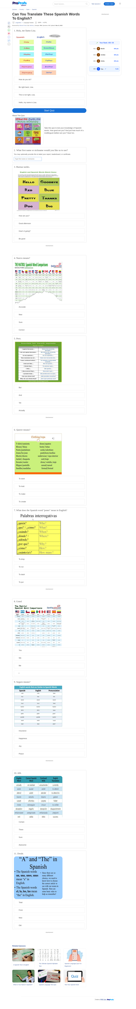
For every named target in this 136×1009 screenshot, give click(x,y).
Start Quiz (49, 110)
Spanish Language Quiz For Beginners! (73, 965)
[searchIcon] (86, 4)
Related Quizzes (19, 946)
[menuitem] (96, 4)
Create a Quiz (109, 4)
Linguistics (18, 22)
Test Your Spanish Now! (72, 984)
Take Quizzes (96, 4)
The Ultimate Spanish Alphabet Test (48, 965)
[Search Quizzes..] (71, 4)
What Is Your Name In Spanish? (22, 984)
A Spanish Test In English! (21, 965)
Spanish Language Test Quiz (47, 984)
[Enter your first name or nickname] (28, 159)
